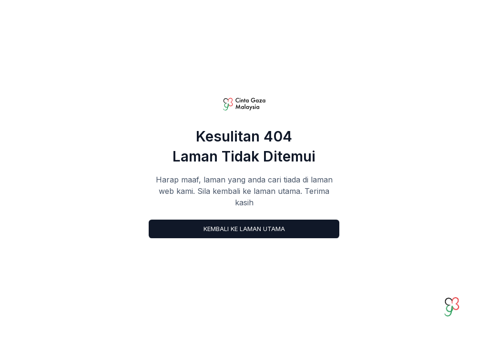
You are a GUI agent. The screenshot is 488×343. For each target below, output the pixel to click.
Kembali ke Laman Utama (244, 228)
